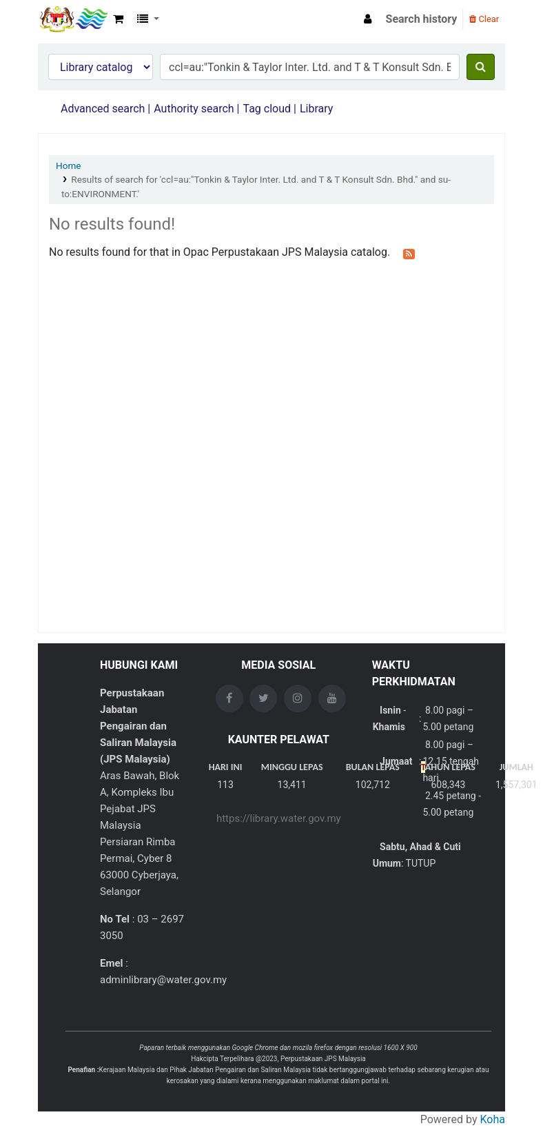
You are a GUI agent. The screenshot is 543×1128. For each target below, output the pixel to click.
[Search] (481, 67)
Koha (492, 1119)
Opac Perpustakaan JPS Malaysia (73, 19)
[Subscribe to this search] (409, 253)
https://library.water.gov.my (278, 818)
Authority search (194, 108)
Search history (422, 19)
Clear (484, 19)
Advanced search (103, 108)
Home (68, 165)
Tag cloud (267, 108)
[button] (118, 19)
